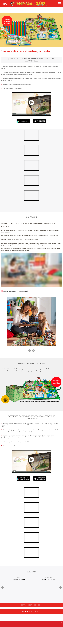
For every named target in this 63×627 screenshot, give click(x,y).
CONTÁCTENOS (32, 624)
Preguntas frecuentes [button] (31, 611)
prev (29, 350)
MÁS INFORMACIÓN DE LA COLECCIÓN (16, 291)
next (33, 350)
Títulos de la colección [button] (31, 605)
